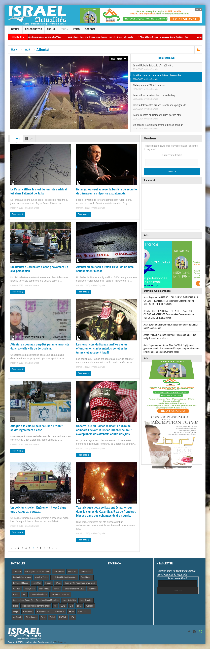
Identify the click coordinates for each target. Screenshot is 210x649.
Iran (24, 594)
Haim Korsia (44, 588)
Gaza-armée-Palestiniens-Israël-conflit (80, 583)
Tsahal (52, 617)
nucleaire (89, 606)
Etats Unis (37, 583)
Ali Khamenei (86, 571)
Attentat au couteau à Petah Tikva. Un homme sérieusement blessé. (105, 269)
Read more (17, 214)
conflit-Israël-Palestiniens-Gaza (64, 577)
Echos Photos (33, 31)
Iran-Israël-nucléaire (38, 594)
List (28, 138)
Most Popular (118, 58)
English (52, 31)
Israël (27, 49)
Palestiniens (27, 611)
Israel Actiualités (69, 600)
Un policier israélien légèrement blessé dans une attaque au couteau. (38, 509)
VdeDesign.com (60, 642)
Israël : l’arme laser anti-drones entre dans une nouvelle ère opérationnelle (104, 37)
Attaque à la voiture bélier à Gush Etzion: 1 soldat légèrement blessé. (37, 428)
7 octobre (17, 571)
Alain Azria (72, 571)
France (48, 583)
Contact (90, 31)
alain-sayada (59, 571)
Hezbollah (92, 588)
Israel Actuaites (86, 600)
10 (49, 548)
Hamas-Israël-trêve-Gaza (74, 588)
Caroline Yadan (41, 577)
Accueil (15, 31)
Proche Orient (83, 611)
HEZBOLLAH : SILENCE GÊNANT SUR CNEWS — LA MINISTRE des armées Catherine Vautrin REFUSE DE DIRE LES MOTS (171, 301)
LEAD (63, 606)
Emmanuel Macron (20, 583)
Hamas (56, 588)
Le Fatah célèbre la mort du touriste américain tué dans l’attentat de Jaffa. (39, 191)
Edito (76, 31)
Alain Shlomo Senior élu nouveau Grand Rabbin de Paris (169, 37)
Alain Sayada (152, 69)
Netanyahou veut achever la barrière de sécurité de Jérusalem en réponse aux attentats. (106, 191)
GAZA (58, 583)
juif (55, 606)
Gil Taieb (16, 588)
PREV (71, 611)
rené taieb (17, 617)
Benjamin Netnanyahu (22, 577)
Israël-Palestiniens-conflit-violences (36, 606)
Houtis (15, 594)
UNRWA (62, 617)
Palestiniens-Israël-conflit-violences (50, 611)
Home (14, 49)
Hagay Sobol (30, 588)
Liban (79, 606)
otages (16, 611)
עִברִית (65, 31)
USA (72, 617)
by (145, 69)
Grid (15, 138)
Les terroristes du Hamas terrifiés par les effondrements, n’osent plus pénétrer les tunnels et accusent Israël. (102, 348)
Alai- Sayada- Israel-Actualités (37, 571)
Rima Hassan (31, 617)
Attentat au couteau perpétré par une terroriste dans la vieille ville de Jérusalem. (39, 346)
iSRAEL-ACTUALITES (60, 594)
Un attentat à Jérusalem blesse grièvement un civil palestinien (39, 269)
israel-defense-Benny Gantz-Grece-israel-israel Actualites (35, 600)
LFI (71, 606)
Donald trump (86, 577)
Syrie (43, 617)
